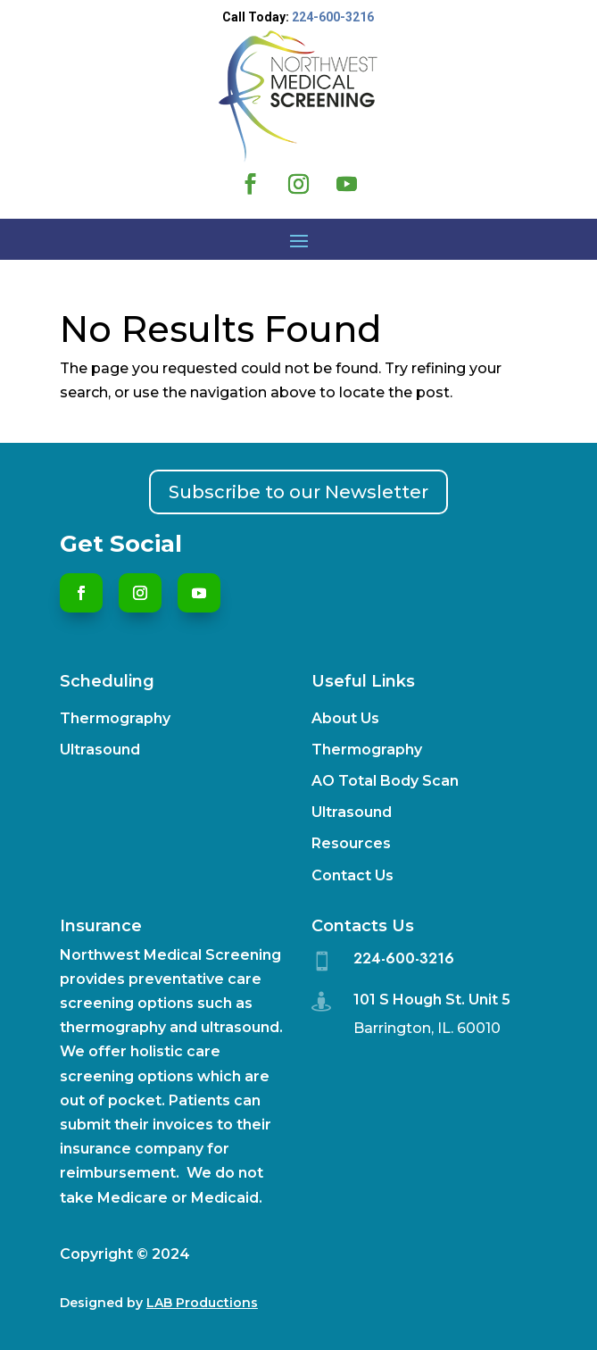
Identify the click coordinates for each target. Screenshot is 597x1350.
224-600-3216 (333, 17)
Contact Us (352, 875)
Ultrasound (100, 749)
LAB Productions (202, 1303)
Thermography (115, 718)
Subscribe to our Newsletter (298, 492)
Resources (351, 843)
